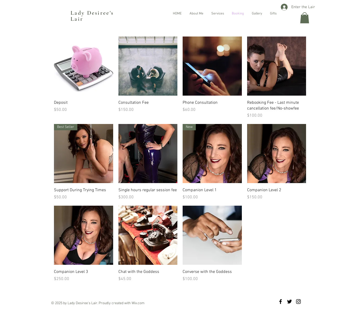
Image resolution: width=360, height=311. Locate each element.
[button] (304, 17)
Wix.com (138, 303)
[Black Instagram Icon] (298, 301)
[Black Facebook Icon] (280, 301)
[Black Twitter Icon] (289, 301)
